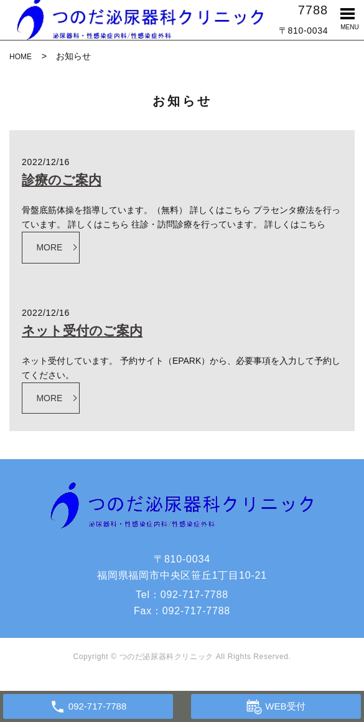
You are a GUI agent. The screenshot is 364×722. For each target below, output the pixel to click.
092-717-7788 (194, 594)
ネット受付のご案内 (82, 330)
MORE (49, 247)
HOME (20, 56)
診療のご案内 (61, 180)
